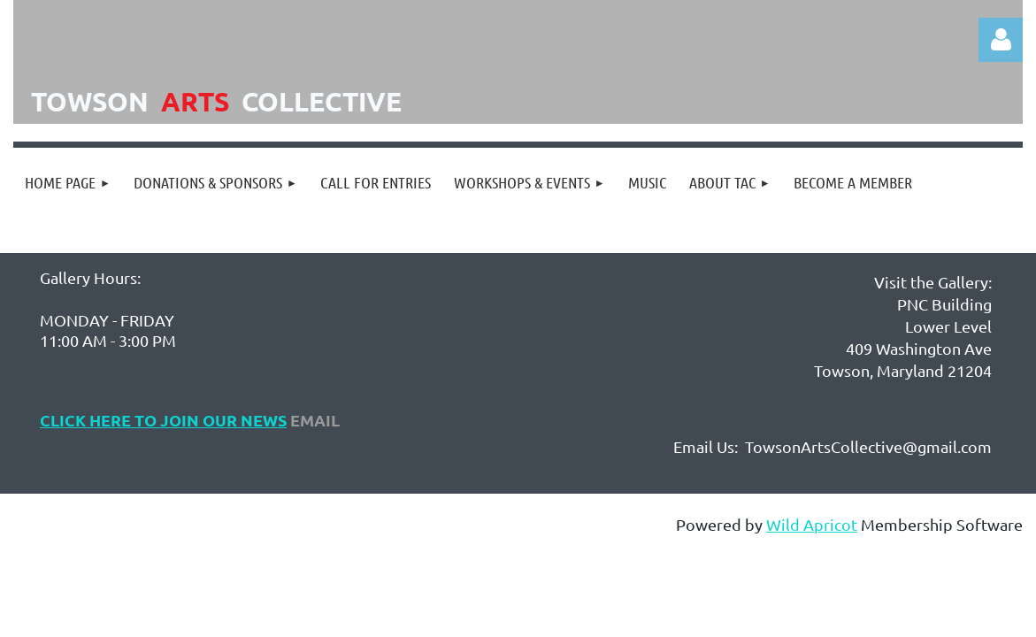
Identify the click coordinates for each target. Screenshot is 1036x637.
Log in (1000, 40)
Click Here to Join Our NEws (163, 420)
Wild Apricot (811, 524)
